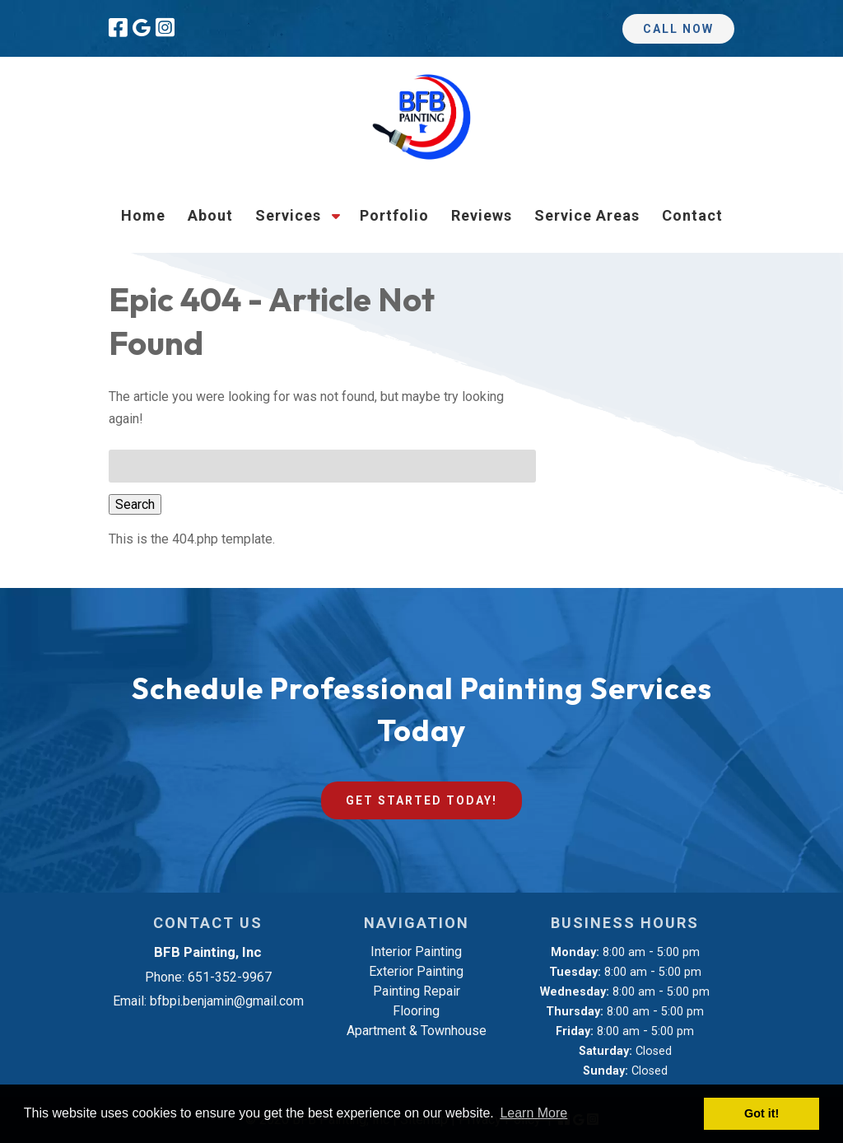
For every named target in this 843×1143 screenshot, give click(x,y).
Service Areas (587, 215)
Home (143, 215)
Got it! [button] (761, 1113)
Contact (692, 215)
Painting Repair (416, 991)
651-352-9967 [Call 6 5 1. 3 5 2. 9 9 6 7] (230, 977)
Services (288, 215)
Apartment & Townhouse (417, 1030)
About (210, 215)
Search (135, 504)
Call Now (678, 28)
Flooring (416, 1011)
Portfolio (394, 215)
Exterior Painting (416, 971)
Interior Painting (416, 951)
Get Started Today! (421, 800)
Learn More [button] (533, 1113)
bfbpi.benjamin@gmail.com (227, 1001)
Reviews (481, 215)
